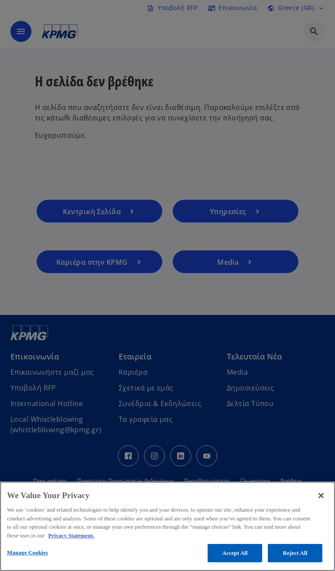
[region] (167, 526)
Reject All (295, 553)
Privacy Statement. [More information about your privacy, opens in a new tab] (71, 535)
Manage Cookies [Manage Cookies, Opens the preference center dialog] (27, 552)
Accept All (235, 553)
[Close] (321, 495)
